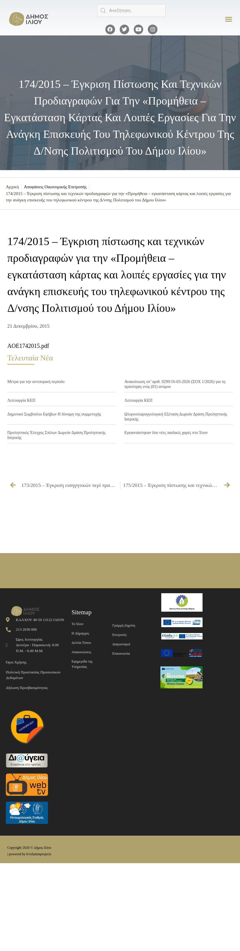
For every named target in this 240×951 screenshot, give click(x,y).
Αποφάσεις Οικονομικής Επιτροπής (55, 186)
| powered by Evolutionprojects (29, 854)
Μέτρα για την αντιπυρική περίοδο (35, 381)
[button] (228, 19)
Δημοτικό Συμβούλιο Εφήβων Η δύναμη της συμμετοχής (54, 414)
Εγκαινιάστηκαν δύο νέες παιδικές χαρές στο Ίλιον (166, 432)
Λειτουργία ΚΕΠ (21, 400)
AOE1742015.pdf (28, 346)
